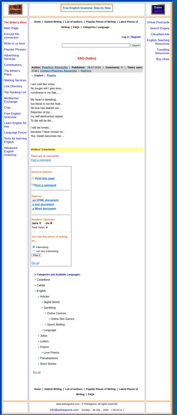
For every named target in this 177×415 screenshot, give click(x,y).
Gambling (49, 307)
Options (86, 70)
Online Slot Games (61, 318)
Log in (125, 37)
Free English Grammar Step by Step (87, 7)
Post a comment (41, 160)
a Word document (44, 208)
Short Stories (47, 363)
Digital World (50, 302)
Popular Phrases (15, 49)
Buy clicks (162, 59)
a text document (43, 204)
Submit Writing (53, 21)
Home (37, 21)
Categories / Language (96, 27)
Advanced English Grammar (10, 151)
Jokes (42, 335)
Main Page (11, 28)
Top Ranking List (15, 92)
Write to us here (14, 43)
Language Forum (15, 132)
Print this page (45, 178)
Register (136, 37)
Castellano (42, 279)
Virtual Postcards (158, 22)
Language (49, 330)
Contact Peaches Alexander (58, 70)
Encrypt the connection (11, 35)
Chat (7, 107)
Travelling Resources (162, 51)
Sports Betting (55, 324)
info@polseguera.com (64, 409)
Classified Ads (160, 34)
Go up (35, 263)
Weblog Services (15, 80)
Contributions (13, 65)
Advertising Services (11, 57)
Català (40, 285)
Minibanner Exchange (11, 100)
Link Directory (13, 86)
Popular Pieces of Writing (101, 21)
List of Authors (74, 21)
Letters (43, 341)
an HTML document (45, 200)
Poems (51, 75)
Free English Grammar (12, 115)
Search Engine (159, 28)
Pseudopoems (48, 358)
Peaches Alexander (55, 67)
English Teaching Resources (158, 42)
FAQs (76, 27)
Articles (43, 296)
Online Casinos (55, 313)
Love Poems (50, 352)
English (38, 75)
